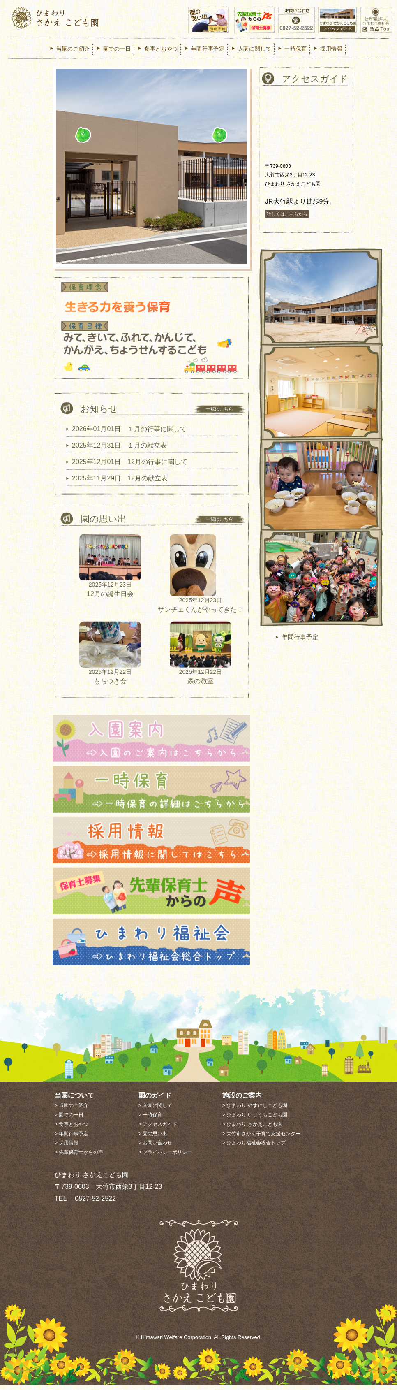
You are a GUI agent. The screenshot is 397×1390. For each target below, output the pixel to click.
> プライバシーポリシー (165, 1157)
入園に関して (251, 49)
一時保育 (292, 49)
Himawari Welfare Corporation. (177, 1342)
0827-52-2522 (92, 1203)
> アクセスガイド (157, 1129)
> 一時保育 (150, 1120)
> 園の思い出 (152, 1139)
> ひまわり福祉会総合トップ (254, 1148)
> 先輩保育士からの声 (79, 1157)
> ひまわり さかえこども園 (252, 1129)
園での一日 (113, 49)
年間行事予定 (204, 49)
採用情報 (328, 49)
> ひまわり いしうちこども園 (254, 1120)
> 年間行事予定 (71, 1139)
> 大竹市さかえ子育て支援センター (261, 1139)
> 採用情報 (66, 1148)
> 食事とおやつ (71, 1129)
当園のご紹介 (69, 49)
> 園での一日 (69, 1120)
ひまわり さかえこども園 (79, 18)
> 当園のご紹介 (71, 1111)
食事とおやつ (157, 49)
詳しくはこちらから (287, 219)
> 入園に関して (155, 1111)
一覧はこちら (219, 424)
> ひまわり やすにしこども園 (254, 1111)
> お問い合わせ (155, 1148)
